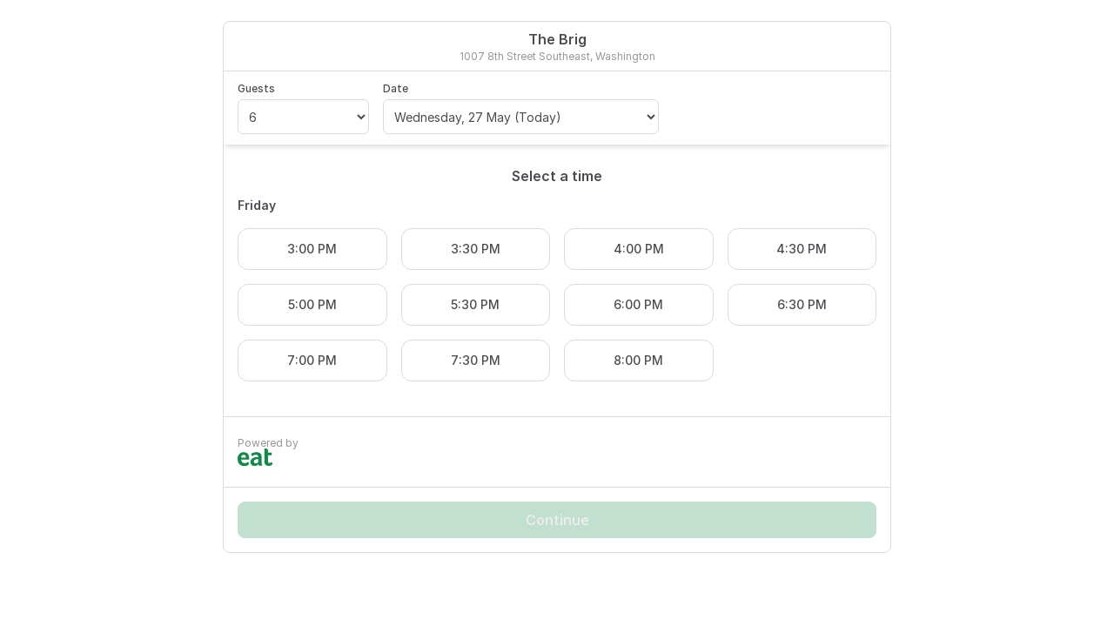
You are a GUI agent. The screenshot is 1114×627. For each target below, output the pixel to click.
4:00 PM (639, 248)
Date (395, 88)
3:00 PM (312, 248)
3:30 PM (475, 248)
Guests (256, 88)
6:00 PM (638, 304)
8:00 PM (638, 360)
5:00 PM (312, 304)
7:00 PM (312, 360)
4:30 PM (801, 248)
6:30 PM (802, 304)
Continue (557, 520)
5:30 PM (475, 304)
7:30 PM (475, 360)
